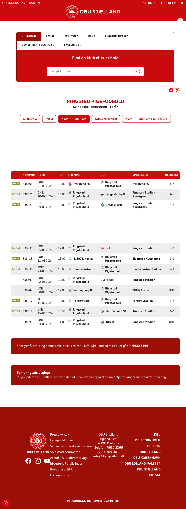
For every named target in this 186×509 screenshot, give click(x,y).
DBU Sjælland (149, 469)
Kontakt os (10, 3)
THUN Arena (140, 290)
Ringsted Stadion (143, 248)
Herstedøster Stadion (146, 269)
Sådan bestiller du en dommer (71, 446)
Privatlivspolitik (61, 469)
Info (49, 119)
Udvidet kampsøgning (38, 45)
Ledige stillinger (61, 440)
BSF (108, 248)
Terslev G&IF (81, 301)
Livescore (72, 45)
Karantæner (106, 119)
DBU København (147, 457)
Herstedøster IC (83, 269)
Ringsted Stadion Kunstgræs (143, 194)
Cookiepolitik (59, 475)
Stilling (30, 119)
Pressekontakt (60, 434)
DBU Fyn (154, 446)
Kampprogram (73, 119)
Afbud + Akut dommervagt (69, 457)
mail (112, 345)
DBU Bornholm (148, 440)
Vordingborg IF (83, 290)
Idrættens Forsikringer (66, 463)
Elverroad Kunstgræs (146, 258)
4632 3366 (140, 345)
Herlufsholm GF (116, 311)
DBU (157, 434)
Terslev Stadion (142, 301)
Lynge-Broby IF (116, 194)
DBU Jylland (150, 452)
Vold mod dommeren (65, 452)
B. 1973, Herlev (83, 258)
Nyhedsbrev (31, 3)
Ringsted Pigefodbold (113, 184)
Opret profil (171, 3)
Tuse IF (110, 322)
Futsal (155, 475)
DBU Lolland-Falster (143, 463)
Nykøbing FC (81, 184)
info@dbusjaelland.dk (109, 456)
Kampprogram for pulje (146, 119)
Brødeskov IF (114, 205)
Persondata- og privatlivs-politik (93, 501)
